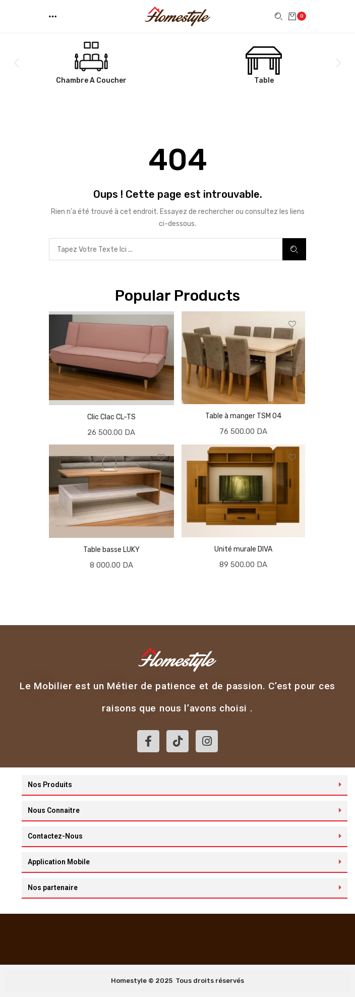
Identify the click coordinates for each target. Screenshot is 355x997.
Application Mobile (59, 862)
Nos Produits (50, 785)
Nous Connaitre (54, 810)
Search (294, 249)
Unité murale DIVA (243, 549)
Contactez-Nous (55, 836)
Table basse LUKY (111, 549)
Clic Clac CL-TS (111, 417)
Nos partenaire (53, 887)
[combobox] (165, 249)
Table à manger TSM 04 (243, 416)
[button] (53, 16)
